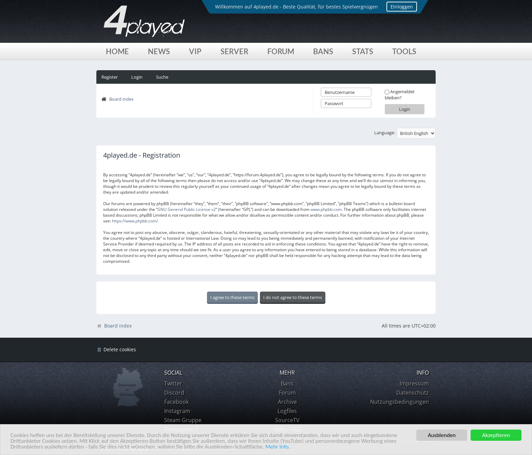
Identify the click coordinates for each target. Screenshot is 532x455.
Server (234, 51)
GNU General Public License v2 (186, 209)
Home (117, 51)
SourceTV (287, 420)
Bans (323, 51)
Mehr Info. (277, 447)
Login (136, 77)
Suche (162, 77)
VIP (195, 51)
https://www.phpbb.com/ (135, 221)
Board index (121, 99)
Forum (280, 51)
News (159, 51)
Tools (404, 51)
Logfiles (287, 411)
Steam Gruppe (183, 420)
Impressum (414, 383)
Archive (287, 401)
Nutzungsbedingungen (399, 401)
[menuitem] (116, 349)
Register (109, 77)
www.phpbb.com (326, 209)
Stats (362, 51)
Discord (174, 392)
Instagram (177, 411)
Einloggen (402, 6)
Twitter (173, 383)
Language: (384, 133)
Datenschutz (412, 392)
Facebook (176, 401)
